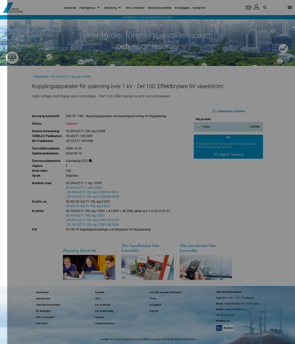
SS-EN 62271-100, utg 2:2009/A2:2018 (93, 196)
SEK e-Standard (135, 7)
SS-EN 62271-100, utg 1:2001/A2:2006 (93, 224)
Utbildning (113, 7)
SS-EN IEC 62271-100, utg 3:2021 (88, 206)
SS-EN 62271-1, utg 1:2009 (84, 187)
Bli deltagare (182, 7)
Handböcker (43, 298)
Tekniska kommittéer (159, 7)
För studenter (103, 304)
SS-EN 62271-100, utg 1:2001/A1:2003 (93, 220)
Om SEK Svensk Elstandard (165, 292)
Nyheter (100, 317)
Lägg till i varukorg (228, 154)
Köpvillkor (42, 323)
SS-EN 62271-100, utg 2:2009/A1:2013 (93, 192)
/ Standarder (40, 77)
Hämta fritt (199, 7)
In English (155, 304)
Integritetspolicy (105, 323)
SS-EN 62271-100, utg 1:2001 (85, 215)
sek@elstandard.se (234, 309)
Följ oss (154, 310)
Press (153, 298)
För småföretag (104, 310)
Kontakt (99, 292)
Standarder (70, 7)
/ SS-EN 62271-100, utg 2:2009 (69, 77)
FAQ (97, 298)
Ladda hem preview (228, 111)
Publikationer (90, 7)
